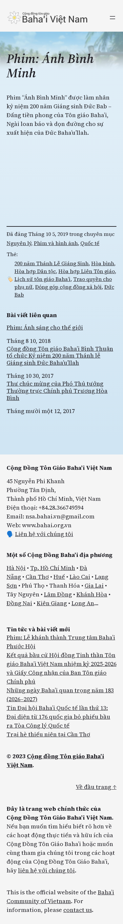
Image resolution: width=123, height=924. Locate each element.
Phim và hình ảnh (56, 243)
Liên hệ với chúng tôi (44, 534)
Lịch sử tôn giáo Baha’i (42, 279)
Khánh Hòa (91, 594)
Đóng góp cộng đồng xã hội (68, 286)
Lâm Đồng (58, 594)
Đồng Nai (19, 603)
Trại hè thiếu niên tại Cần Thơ (48, 734)
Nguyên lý (19, 243)
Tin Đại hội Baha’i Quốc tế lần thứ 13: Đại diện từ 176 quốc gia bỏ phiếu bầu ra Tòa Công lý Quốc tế (58, 717)
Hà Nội (16, 568)
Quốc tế (89, 243)
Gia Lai (94, 585)
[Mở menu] (112, 18)
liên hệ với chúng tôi (46, 870)
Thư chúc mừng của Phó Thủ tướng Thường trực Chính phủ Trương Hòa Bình (57, 390)
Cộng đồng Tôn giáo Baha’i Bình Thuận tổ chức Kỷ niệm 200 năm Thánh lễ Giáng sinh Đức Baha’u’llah (60, 355)
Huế (59, 577)
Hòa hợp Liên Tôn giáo (86, 271)
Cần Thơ (37, 577)
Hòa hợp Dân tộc (35, 271)
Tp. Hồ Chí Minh (52, 568)
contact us (77, 910)
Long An (83, 603)
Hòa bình (102, 263)
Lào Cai (80, 577)
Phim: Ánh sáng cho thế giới (45, 327)
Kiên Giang (52, 603)
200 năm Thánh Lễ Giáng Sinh (51, 263)
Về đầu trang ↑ (96, 787)
